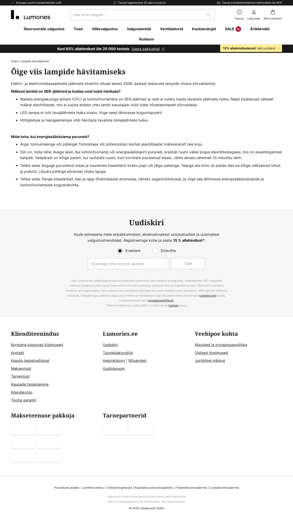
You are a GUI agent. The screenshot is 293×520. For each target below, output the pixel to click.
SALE (233, 29)
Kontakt (17, 352)
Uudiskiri (110, 344)
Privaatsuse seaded (66, 488)
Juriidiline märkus (210, 360)
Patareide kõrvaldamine (191, 488)
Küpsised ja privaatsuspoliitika (221, 344)
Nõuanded (137, 360)
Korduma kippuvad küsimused (37, 344)
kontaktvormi (207, 296)
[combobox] (142, 14)
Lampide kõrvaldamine (224, 488)
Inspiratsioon (114, 360)
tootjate (173, 305)
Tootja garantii (23, 400)
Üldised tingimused (211, 352)
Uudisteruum (114, 368)
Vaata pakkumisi (145, 48)
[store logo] (30, 14)
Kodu (14, 61)
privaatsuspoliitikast (161, 300)
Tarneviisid (20, 376)
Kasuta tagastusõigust (30, 360)
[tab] (54, 367)
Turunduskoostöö (118, 352)
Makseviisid (21, 368)
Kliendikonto (22, 392)
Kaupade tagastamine (30, 384)
